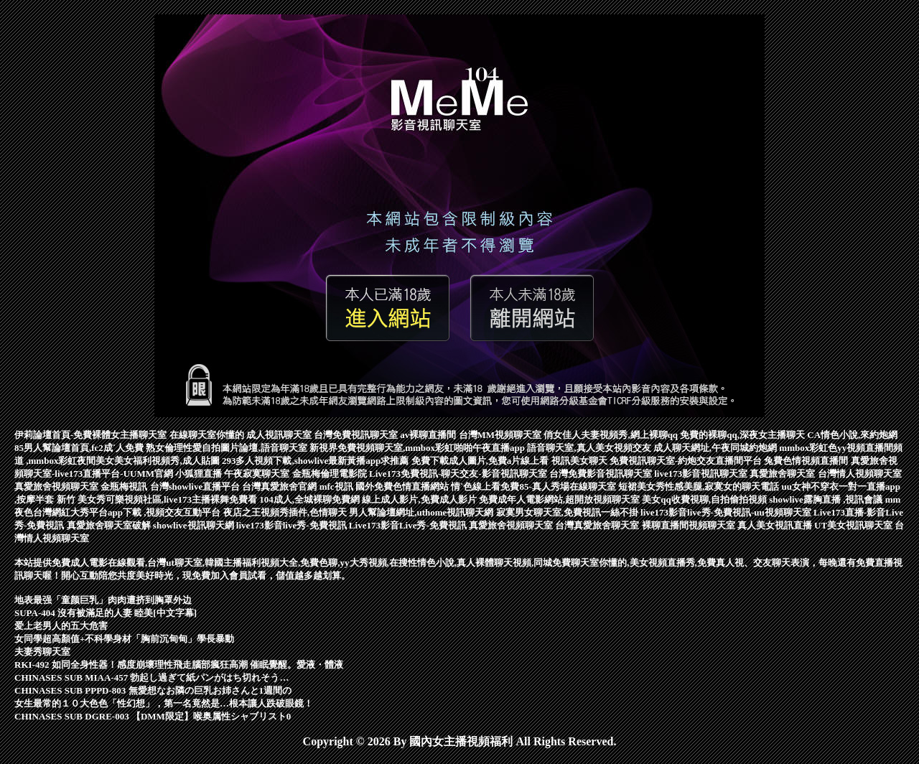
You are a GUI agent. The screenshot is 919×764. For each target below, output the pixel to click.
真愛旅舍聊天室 (783, 473)
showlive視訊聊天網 (194, 525)
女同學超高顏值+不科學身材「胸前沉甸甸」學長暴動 (124, 638)
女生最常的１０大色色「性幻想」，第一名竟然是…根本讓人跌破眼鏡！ (163, 703)
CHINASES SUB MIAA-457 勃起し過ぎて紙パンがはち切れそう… (151, 677)
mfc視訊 (337, 486)
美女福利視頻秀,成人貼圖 (168, 460)
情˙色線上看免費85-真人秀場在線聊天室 (534, 486)
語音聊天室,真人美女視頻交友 (590, 447)
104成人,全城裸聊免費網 (310, 499)
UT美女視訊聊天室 (854, 525)
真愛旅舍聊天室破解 (110, 525)
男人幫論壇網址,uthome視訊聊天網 (422, 512)
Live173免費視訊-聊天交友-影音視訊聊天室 (459, 473)
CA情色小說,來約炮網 (852, 434)
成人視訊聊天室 (280, 434)
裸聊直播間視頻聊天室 (689, 525)
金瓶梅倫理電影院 (330, 473)
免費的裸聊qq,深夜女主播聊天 (743, 434)
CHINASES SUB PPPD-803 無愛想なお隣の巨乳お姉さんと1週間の (152, 690)
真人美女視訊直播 (775, 525)
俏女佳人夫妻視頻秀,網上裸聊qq (612, 434)
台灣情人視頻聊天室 (860, 473)
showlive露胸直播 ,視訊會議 (827, 499)
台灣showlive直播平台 (196, 486)
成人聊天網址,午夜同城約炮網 (716, 447)
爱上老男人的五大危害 (61, 625)
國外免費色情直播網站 (403, 486)
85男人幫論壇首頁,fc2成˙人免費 (80, 447)
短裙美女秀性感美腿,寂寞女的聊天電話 (700, 486)
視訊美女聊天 (580, 460)
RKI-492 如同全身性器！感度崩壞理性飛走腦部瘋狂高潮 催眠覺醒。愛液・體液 (178, 664)
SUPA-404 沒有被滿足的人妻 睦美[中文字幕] (105, 612)
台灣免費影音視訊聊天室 (601, 473)
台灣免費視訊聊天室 (357, 434)
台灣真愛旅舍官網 (280, 486)
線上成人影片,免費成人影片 (420, 499)
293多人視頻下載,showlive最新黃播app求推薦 (316, 460)
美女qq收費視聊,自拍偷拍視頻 (705, 499)
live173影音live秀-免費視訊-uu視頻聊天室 (726, 512)
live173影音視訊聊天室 (702, 473)
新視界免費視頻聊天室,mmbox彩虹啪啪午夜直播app (418, 447)
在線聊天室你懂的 (207, 434)
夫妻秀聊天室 (42, 651)
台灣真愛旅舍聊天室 (598, 525)
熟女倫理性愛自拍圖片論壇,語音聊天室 (227, 447)
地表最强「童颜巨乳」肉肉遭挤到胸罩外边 (103, 600)
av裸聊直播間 (429, 434)
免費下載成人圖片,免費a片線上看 (481, 460)
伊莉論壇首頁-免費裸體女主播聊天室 (91, 434)
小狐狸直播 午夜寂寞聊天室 (233, 473)
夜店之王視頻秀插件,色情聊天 (286, 512)
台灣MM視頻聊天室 (501, 434)
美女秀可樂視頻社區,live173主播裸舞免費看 (169, 499)
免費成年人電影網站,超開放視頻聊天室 (561, 499)
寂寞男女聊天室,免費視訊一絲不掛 (568, 512)
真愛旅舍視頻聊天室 (57, 486)
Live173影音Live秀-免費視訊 (409, 525)
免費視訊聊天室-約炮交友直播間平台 (687, 460)
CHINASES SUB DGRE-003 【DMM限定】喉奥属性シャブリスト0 (152, 716)
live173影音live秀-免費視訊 (292, 525)
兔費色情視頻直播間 (807, 460)
